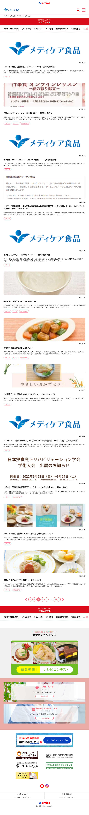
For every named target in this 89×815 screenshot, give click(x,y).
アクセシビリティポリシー (66, 797)
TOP (5, 16)
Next (81, 657)
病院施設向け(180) (62, 29)
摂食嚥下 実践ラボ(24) (11, 29)
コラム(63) (49, 29)
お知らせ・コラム (15, 16)
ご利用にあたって (22, 794)
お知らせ (7, 76)
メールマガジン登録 (44, 718)
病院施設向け (25, 123)
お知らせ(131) (26, 29)
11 (59, 599)
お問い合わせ (44, 696)
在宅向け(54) (75, 29)
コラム (15, 311)
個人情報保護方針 (67, 794)
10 (55, 599)
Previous (7, 657)
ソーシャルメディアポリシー (22, 797)
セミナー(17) (38, 29)
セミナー (15, 123)
